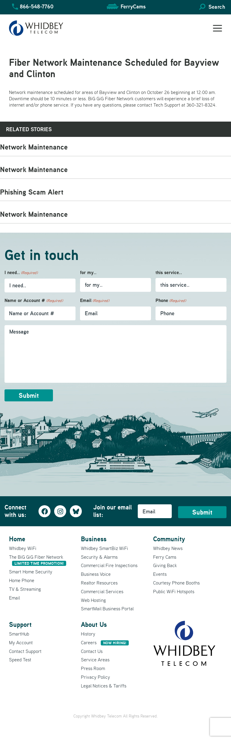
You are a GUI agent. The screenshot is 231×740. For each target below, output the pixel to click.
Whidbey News (168, 548)
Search (216, 7)
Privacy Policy (95, 677)
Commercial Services (102, 591)
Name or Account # (34, 300)
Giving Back (165, 565)
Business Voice (96, 574)
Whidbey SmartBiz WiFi (104, 548)
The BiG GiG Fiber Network (37, 560)
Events (160, 574)
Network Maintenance (34, 147)
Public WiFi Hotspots (173, 591)
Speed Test (20, 660)
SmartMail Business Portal (107, 609)
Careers (105, 642)
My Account (21, 642)
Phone (171, 300)
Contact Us (92, 651)
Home (17, 538)
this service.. (169, 272)
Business (93, 538)
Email (94, 300)
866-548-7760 (37, 6)
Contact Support (25, 651)
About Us (94, 624)
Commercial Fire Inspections (109, 565)
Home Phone (21, 580)
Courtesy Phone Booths (176, 583)
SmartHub (19, 634)
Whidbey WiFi (22, 548)
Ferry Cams (164, 557)
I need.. (21, 272)
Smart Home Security (30, 572)
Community (169, 538)
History (88, 634)
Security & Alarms (99, 557)
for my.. (88, 272)
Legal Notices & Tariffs (103, 686)
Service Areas (95, 660)
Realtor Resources (99, 583)
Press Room (93, 668)
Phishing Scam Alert (31, 192)
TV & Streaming (25, 589)
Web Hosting (93, 600)
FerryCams (133, 6)
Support (20, 624)
